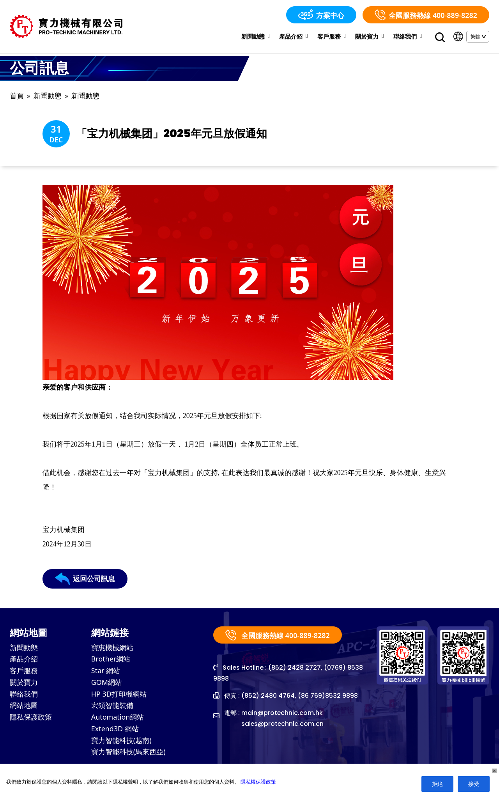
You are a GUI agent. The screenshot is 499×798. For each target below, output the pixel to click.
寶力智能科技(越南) (121, 742)
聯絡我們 (407, 36)
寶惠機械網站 (112, 648)
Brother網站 (111, 660)
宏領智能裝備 (112, 707)
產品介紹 (293, 36)
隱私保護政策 (31, 719)
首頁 (17, 96)
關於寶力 (369, 36)
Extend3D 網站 (115, 730)
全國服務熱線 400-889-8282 (426, 14)
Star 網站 (105, 672)
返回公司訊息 (85, 580)
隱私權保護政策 (258, 781)
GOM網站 (106, 683)
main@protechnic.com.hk (282, 713)
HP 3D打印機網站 (119, 695)
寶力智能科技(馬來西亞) (128, 754)
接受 (473, 783)
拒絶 (437, 783)
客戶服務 (331, 36)
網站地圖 (24, 707)
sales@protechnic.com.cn (282, 724)
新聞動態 (255, 36)
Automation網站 (117, 719)
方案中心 (321, 14)
